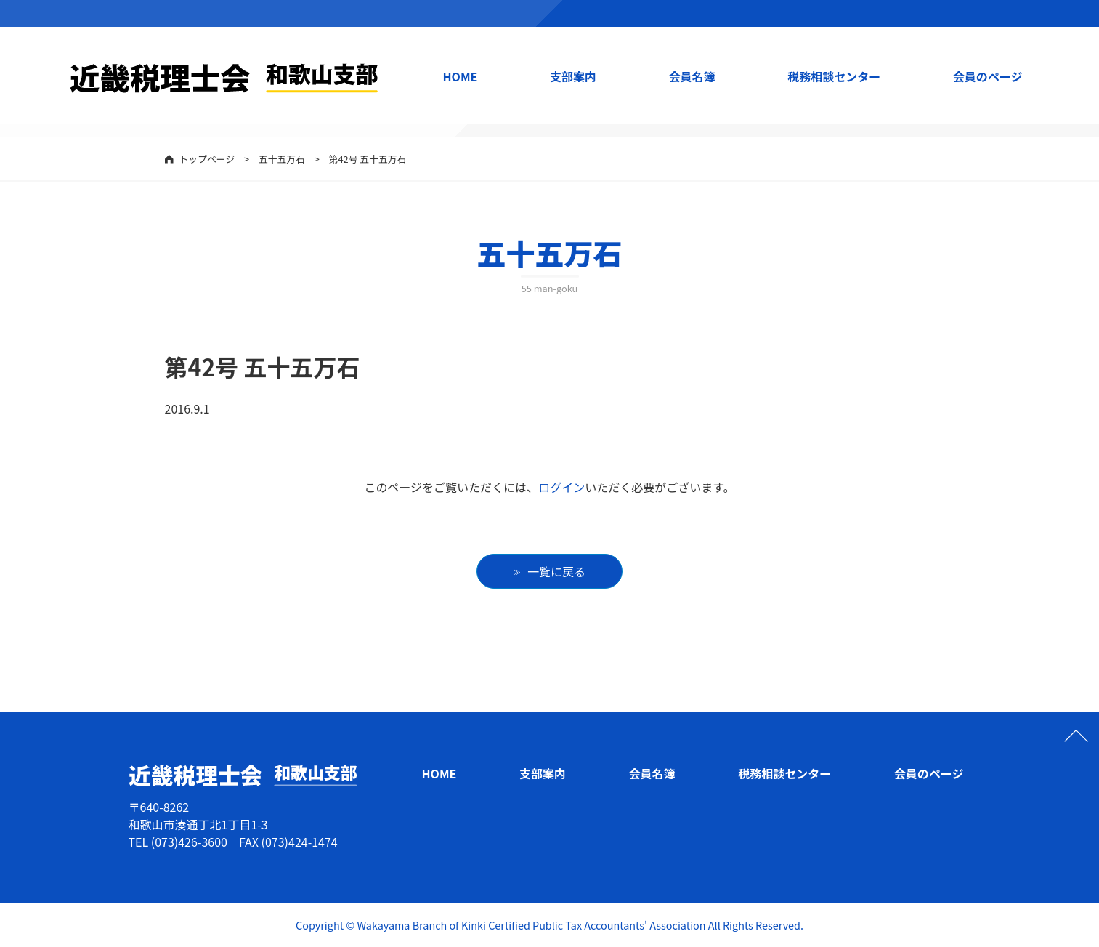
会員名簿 (692, 76)
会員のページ (988, 76)
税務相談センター (833, 76)
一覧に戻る (556, 571)
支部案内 (573, 76)
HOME (460, 76)
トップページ (207, 159)
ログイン (561, 487)
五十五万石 (282, 159)
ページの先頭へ (1076, 735)
